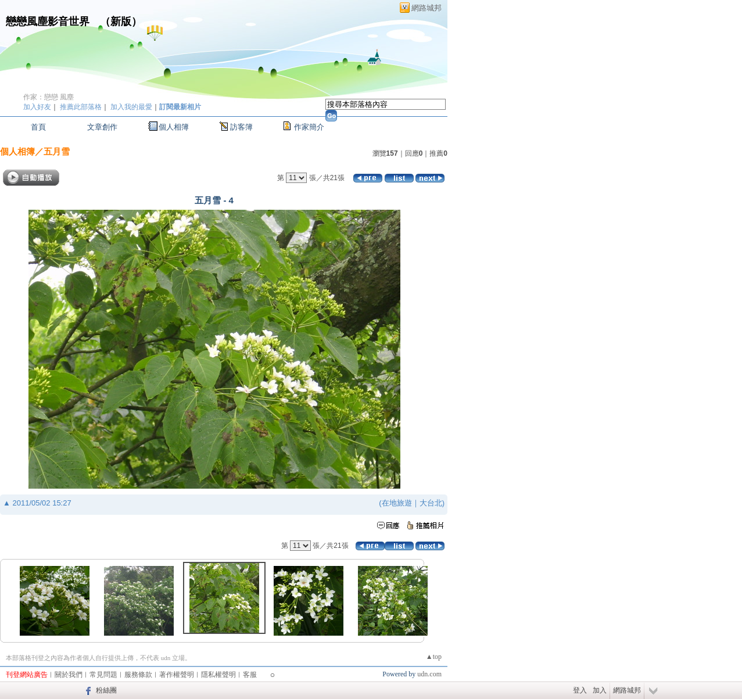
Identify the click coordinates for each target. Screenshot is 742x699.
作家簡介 (309, 127)
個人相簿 (174, 127)
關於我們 (69, 675)
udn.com (429, 674)
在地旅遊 (397, 503)
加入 (600, 690)
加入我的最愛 (131, 107)
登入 (580, 690)
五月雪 (57, 151)
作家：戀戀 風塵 (48, 97)
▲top (434, 657)
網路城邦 (426, 7)
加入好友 (37, 107)
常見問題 (103, 675)
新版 (120, 21)
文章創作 (102, 127)
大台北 (431, 503)
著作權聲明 (176, 675)
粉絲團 (106, 690)
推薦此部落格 (81, 107)
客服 (250, 675)
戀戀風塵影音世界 (47, 21)
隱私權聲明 (218, 675)
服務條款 (138, 675)
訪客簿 (241, 127)
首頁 (38, 127)
